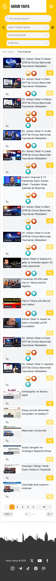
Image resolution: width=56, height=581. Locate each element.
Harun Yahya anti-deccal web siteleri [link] (36, 302)
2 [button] (17, 507)
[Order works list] (4, 27)
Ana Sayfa (8, 51)
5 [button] (33, 507)
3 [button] (22, 507)
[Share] (50, 72)
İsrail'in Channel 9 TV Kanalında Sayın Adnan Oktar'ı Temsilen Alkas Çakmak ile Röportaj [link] (35, 182)
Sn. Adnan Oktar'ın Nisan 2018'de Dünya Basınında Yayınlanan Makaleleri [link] (36, 62)
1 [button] (11, 507)
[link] (12, 63)
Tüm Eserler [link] (24, 51)
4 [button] (28, 507)
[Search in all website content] (29, 18)
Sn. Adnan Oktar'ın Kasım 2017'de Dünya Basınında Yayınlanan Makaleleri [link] (36, 103)
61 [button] (44, 507)
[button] (39, 507)
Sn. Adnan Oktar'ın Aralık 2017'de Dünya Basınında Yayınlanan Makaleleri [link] (36, 135)
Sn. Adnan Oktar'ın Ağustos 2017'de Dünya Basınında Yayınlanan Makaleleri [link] (37, 368)
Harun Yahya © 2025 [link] (16, 560)
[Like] (32, 561)
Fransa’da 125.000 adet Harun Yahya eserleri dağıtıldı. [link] (35, 282)
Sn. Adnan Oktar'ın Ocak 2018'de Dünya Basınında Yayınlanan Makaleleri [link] (36, 236)
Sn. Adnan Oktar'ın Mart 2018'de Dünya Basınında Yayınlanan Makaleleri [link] (36, 210)
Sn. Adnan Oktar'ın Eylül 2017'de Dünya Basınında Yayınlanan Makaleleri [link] (36, 342)
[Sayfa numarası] (28, 514)
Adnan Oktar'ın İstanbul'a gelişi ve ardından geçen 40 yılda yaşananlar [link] (37, 262)
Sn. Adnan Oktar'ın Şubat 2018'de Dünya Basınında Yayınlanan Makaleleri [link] (36, 155)
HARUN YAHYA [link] (20, 6)
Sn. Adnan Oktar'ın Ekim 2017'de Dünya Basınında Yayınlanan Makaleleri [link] (36, 83)
